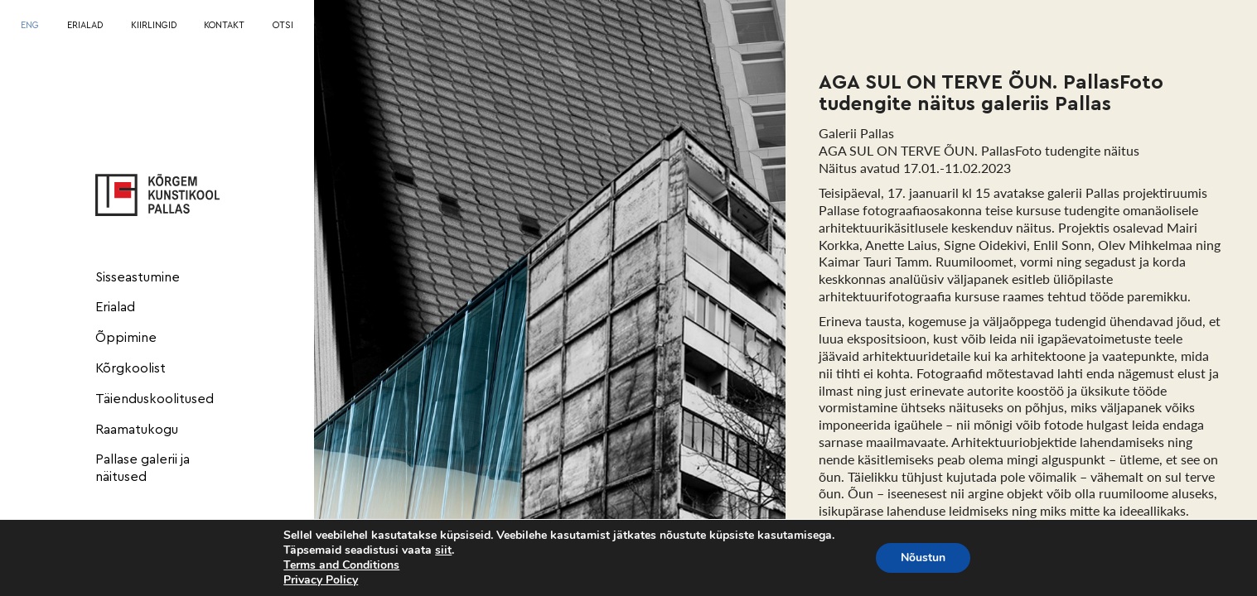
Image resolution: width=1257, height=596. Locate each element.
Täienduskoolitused (154, 399)
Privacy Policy (320, 580)
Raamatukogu (136, 429)
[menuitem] (30, 26)
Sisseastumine (137, 277)
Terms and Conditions (341, 565)
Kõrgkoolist (130, 368)
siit (443, 550)
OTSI (283, 25)
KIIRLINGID (153, 25)
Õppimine (126, 337)
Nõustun (923, 557)
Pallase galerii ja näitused (142, 468)
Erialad (115, 307)
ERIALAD (85, 25)
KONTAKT (224, 25)
